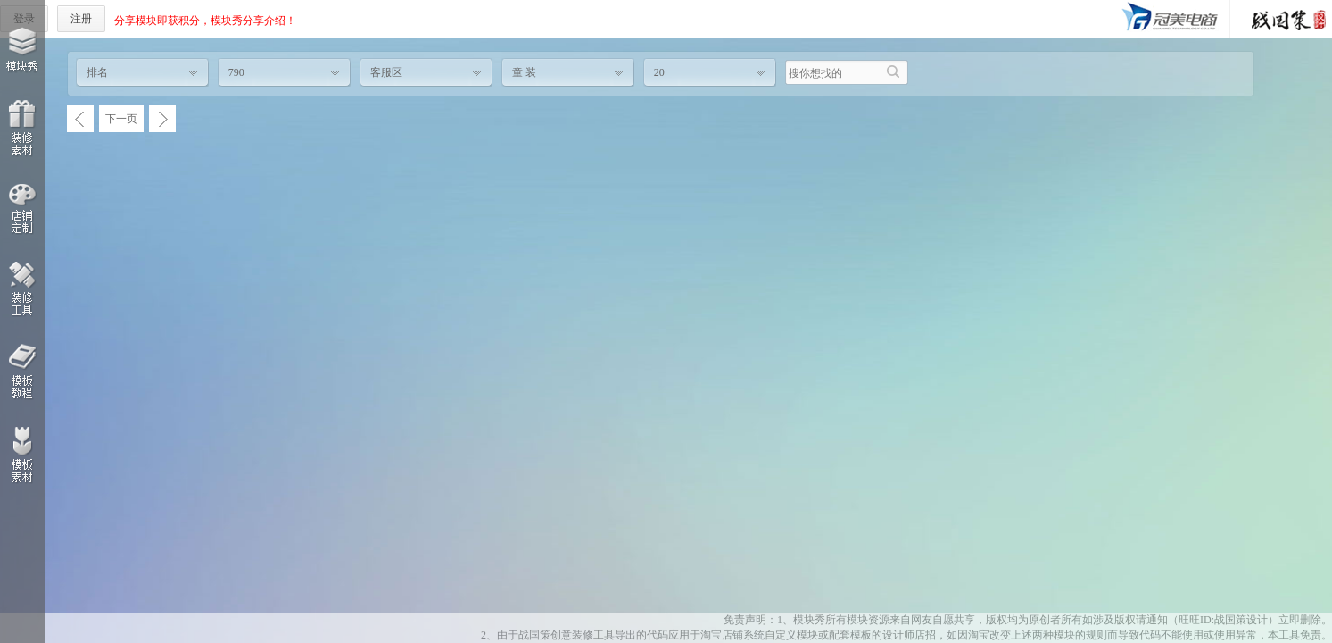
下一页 (121, 119)
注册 (81, 19)
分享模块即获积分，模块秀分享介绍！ (205, 20)
